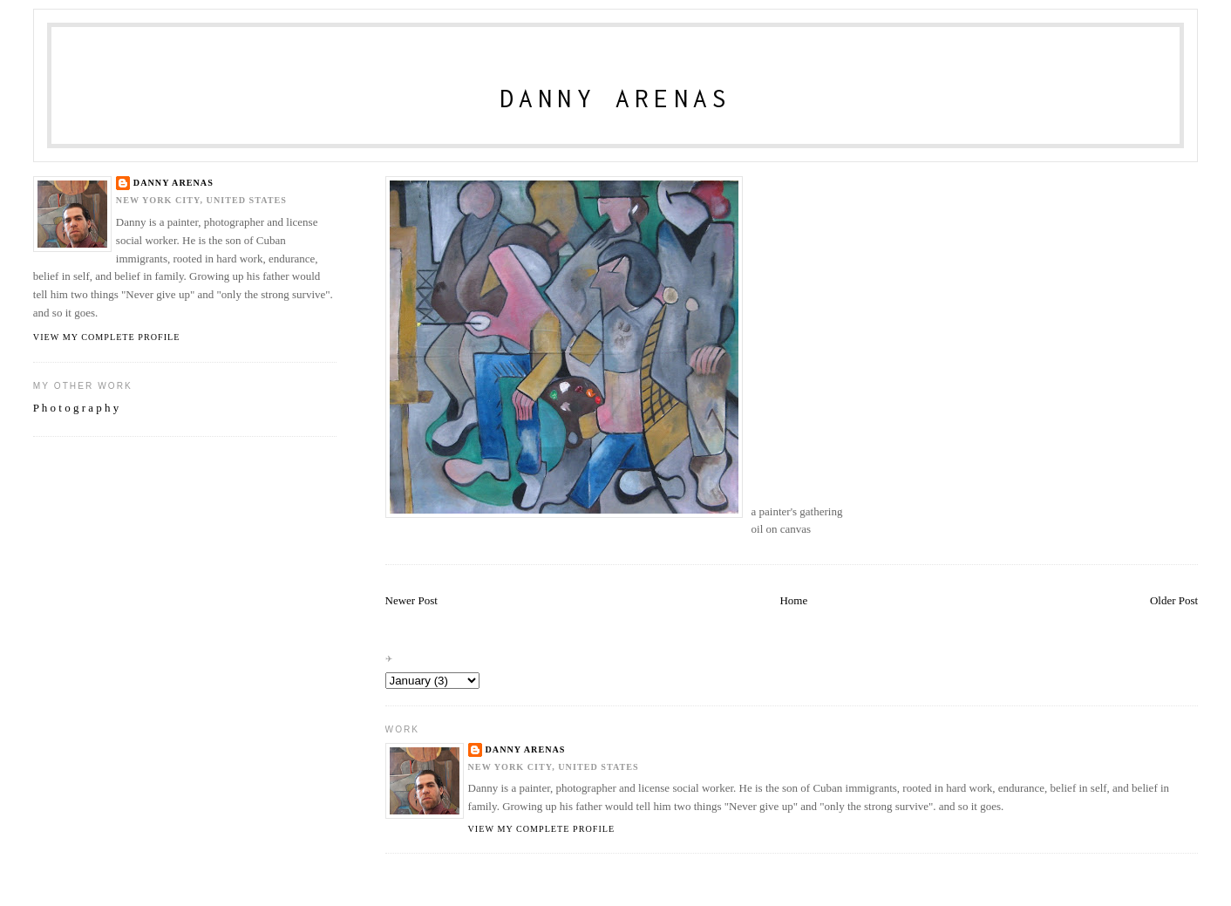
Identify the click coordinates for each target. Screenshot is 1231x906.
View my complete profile (542, 829)
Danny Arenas (616, 98)
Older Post (1174, 600)
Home (793, 600)
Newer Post (411, 600)
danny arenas (526, 749)
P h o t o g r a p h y (76, 407)
